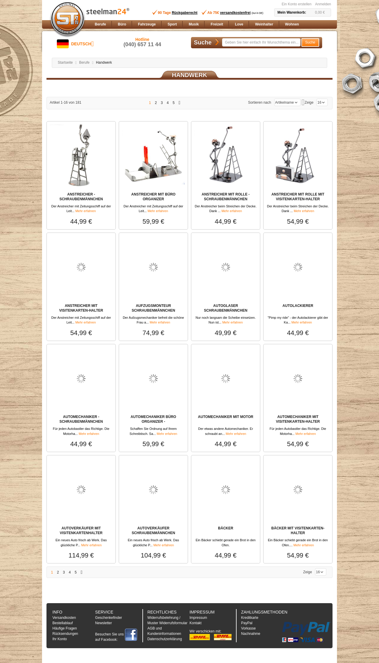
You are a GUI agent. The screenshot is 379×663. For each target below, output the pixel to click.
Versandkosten (64, 618)
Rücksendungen (65, 634)
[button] (75, 43)
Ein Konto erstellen (296, 4)
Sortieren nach (259, 102)
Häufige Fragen (64, 628)
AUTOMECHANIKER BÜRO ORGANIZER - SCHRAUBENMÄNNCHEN (153, 421)
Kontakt (196, 623)
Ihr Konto (59, 639)
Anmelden (323, 4)
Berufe (84, 62)
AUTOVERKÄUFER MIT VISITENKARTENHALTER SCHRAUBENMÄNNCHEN (81, 533)
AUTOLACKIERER (297, 306)
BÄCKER (225, 528)
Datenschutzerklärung (164, 639)
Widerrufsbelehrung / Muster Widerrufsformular (167, 620)
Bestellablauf (62, 623)
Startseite (65, 62)
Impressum (198, 618)
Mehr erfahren (85, 211)
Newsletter (103, 623)
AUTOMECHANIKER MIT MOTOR (225, 417)
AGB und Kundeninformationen (164, 631)
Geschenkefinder (108, 618)
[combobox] (261, 42)
